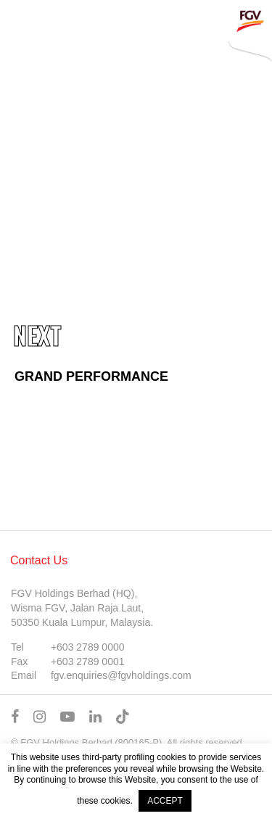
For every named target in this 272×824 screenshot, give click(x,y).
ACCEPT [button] (165, 801)
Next (37, 335)
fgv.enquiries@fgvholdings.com (121, 675)
